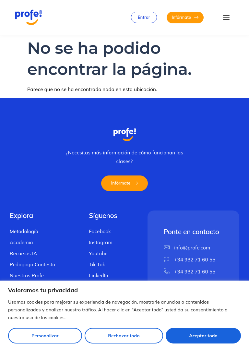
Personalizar (44, 336)
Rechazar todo (123, 336)
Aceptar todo (203, 336)
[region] (124, 315)
